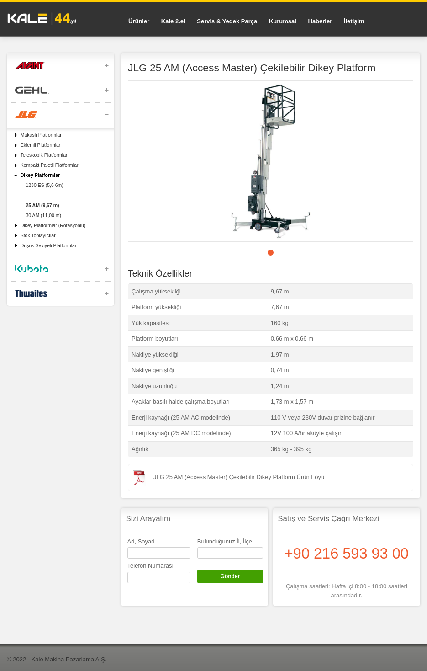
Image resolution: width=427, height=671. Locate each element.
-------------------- (42, 195)
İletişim (354, 21)
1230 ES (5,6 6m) (44, 185)
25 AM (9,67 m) (42, 205)
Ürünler (138, 21)
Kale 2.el (173, 21)
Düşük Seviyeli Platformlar (49, 245)
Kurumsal (282, 21)
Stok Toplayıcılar (38, 235)
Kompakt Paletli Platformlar (50, 165)
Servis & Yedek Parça (227, 21)
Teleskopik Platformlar (44, 155)
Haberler (320, 21)
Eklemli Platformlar (41, 145)
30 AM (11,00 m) (43, 215)
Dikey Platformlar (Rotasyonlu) (53, 225)
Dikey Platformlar (40, 175)
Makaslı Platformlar (41, 135)
